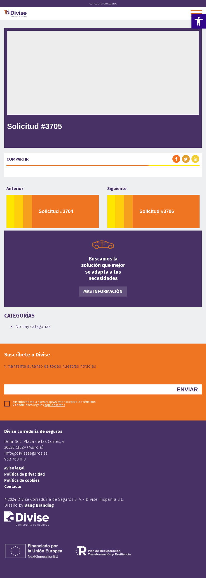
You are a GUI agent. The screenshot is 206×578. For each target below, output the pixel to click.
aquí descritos (55, 405)
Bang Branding (39, 505)
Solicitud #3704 (56, 211)
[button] (198, 21)
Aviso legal (14, 468)
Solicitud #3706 (156, 211)
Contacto (12, 486)
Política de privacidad (24, 474)
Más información (103, 291)
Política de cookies (22, 480)
